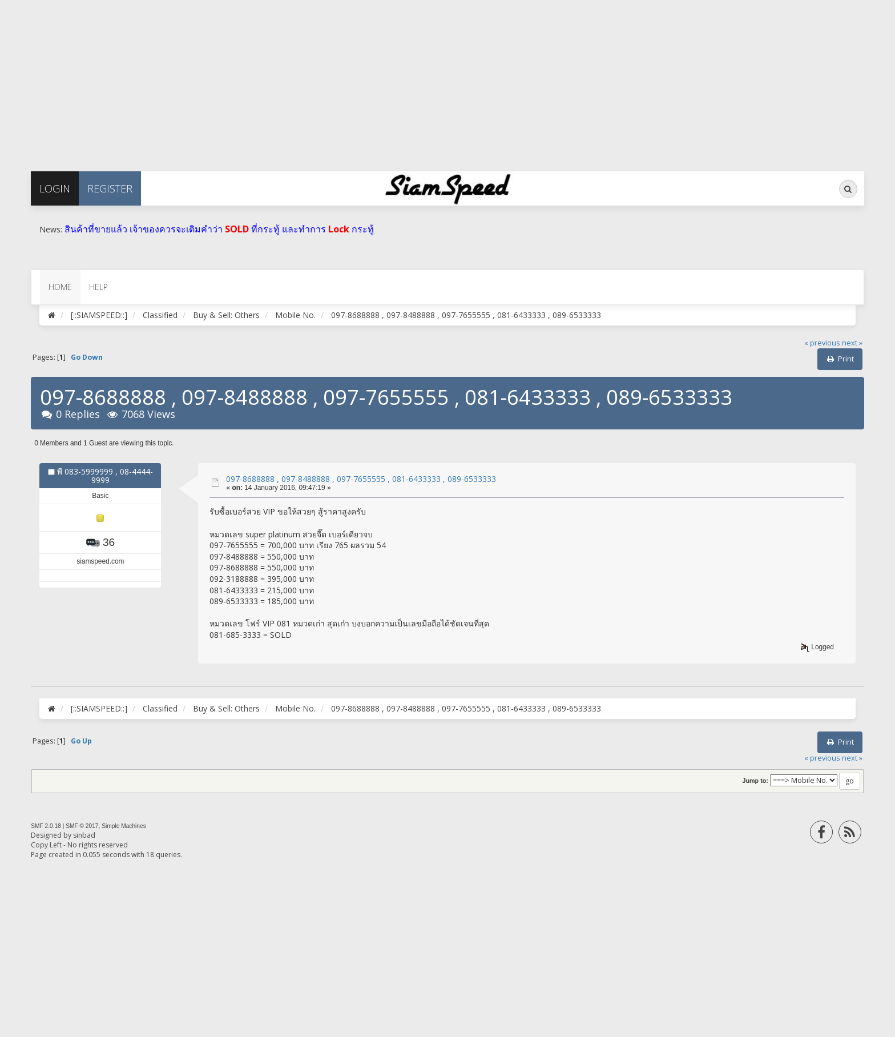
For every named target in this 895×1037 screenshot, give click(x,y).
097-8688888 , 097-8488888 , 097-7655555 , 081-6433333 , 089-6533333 (361, 478)
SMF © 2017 (82, 826)
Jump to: (755, 780)
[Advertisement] (342, 80)
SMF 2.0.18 (46, 826)
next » (852, 343)
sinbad (84, 835)
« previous (822, 343)
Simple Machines (124, 826)
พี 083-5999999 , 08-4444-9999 (105, 475)
